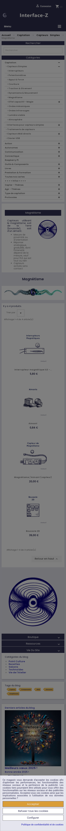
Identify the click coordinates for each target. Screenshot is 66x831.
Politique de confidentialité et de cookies (42, 824)
